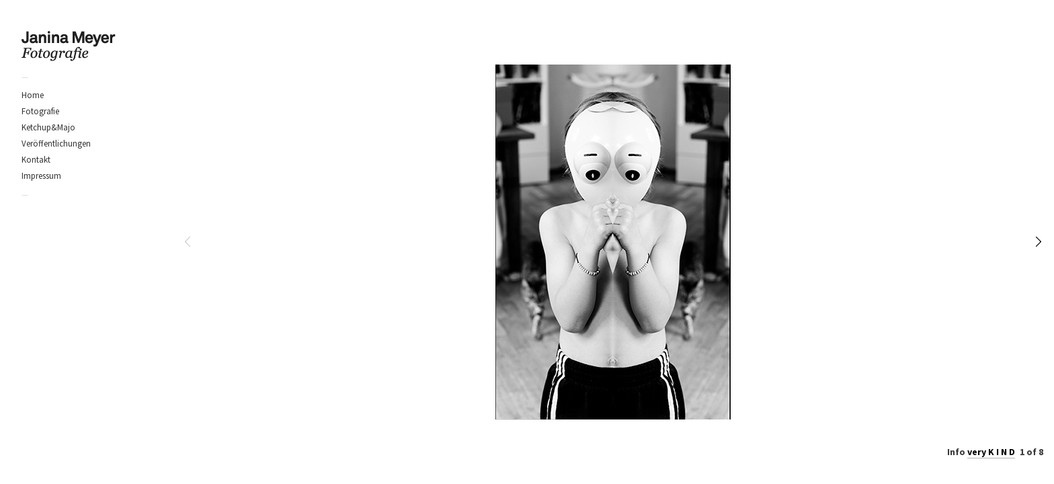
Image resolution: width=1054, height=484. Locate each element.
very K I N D (991, 452)
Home (33, 95)
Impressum (41, 176)
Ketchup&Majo (48, 127)
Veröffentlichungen (56, 143)
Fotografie (40, 111)
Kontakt (36, 159)
